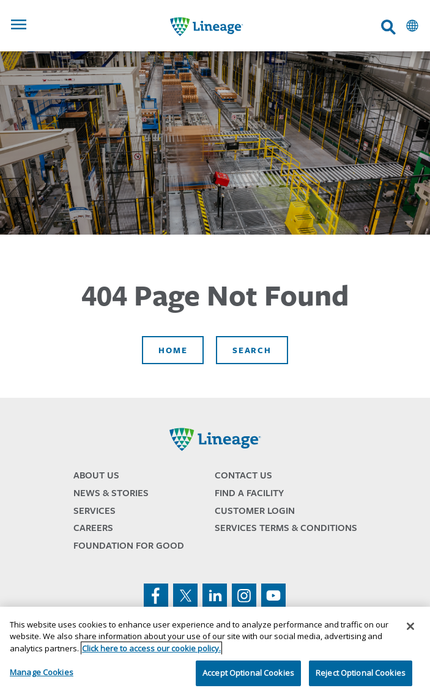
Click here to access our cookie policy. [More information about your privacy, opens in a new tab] (151, 648)
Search (251, 350)
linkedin (214, 596)
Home (172, 350)
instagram (244, 596)
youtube (273, 596)
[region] (215, 653)
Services (94, 510)
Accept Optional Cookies (248, 672)
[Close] (410, 626)
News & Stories (111, 492)
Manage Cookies (41, 672)
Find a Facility (249, 492)
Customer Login (255, 510)
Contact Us (243, 475)
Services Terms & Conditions (286, 527)
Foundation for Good (128, 545)
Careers (93, 527)
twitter (185, 596)
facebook (156, 596)
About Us (96, 475)
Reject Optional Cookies (361, 672)
